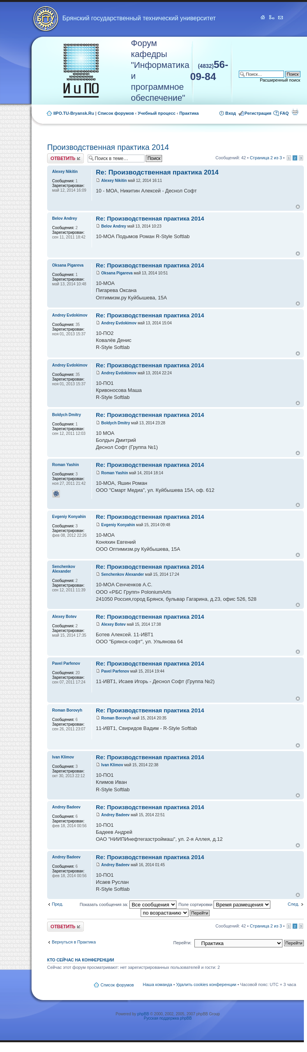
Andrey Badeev (115, 815)
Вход (230, 113)
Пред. (57, 904)
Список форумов (116, 113)
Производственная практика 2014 (108, 147)
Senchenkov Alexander (122, 574)
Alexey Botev (113, 624)
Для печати (295, 111)
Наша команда (157, 984)
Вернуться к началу (298, 207)
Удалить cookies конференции (206, 984)
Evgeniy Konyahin (118, 525)
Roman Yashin (114, 473)
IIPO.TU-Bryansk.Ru (73, 113)
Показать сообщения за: (127, 904)
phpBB (143, 1014)
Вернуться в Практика (74, 942)
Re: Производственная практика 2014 (157, 172)
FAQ (284, 113)
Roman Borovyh (116, 718)
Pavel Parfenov (115, 671)
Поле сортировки (224, 904)
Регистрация (258, 113)
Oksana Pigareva (117, 273)
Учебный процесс (157, 113)
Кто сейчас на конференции (80, 960)
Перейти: (182, 942)
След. (293, 904)
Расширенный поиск (280, 80)
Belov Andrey (113, 226)
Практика (189, 113)
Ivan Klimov (112, 765)
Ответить (65, 158)
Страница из (266, 157)
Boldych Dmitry (115, 423)
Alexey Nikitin (114, 180)
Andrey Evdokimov (119, 323)
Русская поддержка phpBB (168, 1018)
